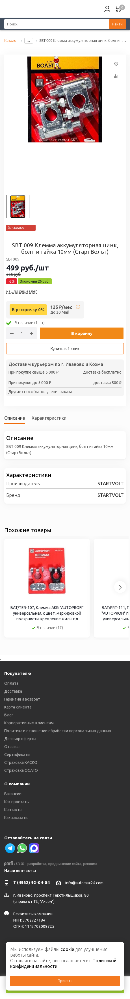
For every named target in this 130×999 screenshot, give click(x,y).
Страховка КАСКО (20, 762)
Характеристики (49, 418)
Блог (8, 715)
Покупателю (17, 673)
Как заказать (16, 817)
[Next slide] (120, 587)
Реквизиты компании (33, 914)
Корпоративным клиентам (29, 723)
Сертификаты (17, 754)
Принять (65, 981)
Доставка (13, 691)
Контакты (13, 809)
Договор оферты (20, 738)
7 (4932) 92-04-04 (31, 882)
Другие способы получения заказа (40, 392)
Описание (14, 418)
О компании (17, 783)
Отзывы (12, 746)
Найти (117, 24)
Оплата (11, 683)
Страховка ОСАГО (21, 770)
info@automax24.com (84, 883)
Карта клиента (17, 707)
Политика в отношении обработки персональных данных (57, 731)
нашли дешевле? (21, 292)
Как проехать (16, 801)
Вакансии (12, 794)
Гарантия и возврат (22, 699)
